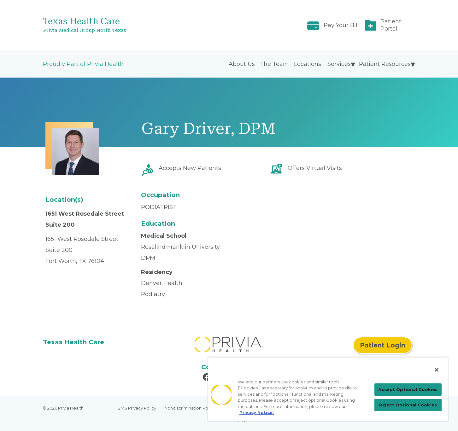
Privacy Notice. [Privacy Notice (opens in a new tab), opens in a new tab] (256, 412)
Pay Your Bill (341, 25)
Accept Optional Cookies (407, 389)
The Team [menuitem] (274, 64)
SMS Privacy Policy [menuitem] (137, 408)
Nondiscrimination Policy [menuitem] (189, 408)
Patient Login (382, 345)
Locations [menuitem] (307, 64)
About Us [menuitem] (242, 64)
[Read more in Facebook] (207, 378)
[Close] (436, 370)
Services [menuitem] (339, 64)
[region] (328, 389)
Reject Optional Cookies (408, 404)
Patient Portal (390, 25)
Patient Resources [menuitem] (385, 64)
